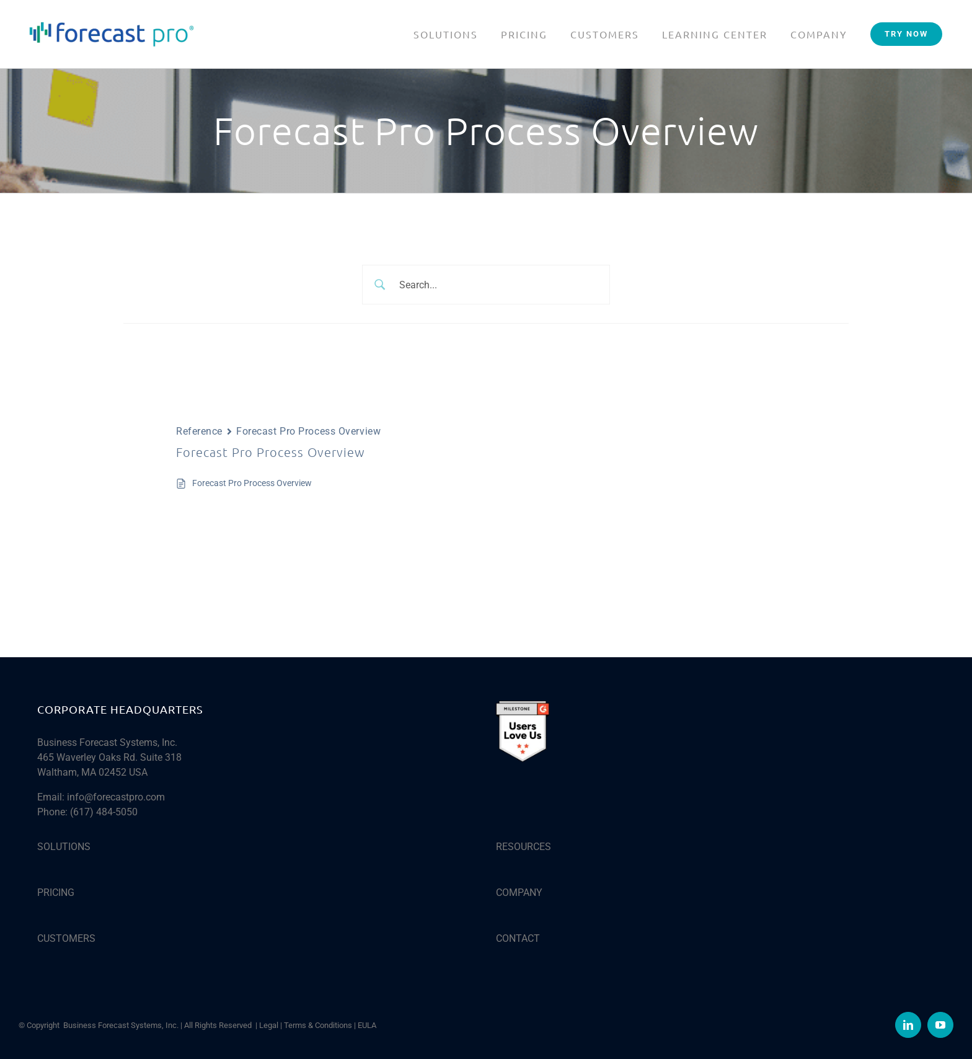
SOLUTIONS (64, 847)
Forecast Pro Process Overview (252, 483)
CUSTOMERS (66, 938)
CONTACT (518, 938)
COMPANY (519, 892)
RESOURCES (523, 847)
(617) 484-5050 (104, 812)
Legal (268, 1025)
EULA (367, 1025)
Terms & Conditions (318, 1025)
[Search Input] (500, 284)
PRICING (55, 892)
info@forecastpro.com (116, 797)
